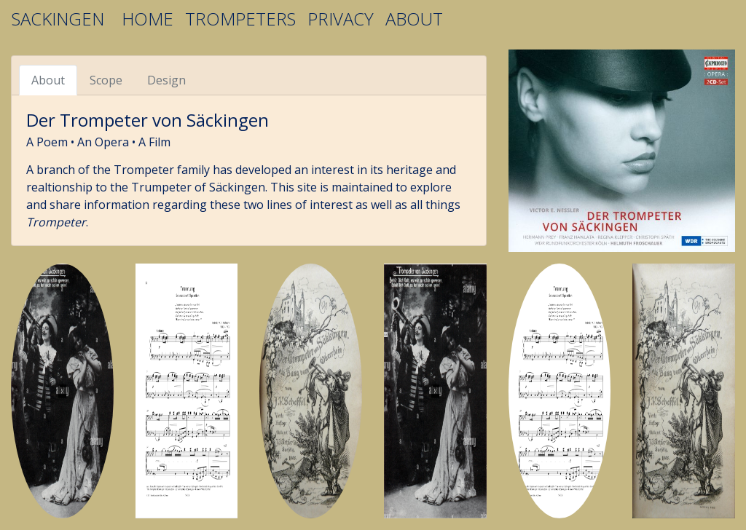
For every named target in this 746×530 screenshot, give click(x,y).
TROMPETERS (240, 19)
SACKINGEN (58, 19)
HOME (147, 19)
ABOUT (414, 19)
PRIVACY (340, 19)
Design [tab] (166, 80)
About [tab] (48, 80)
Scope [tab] (106, 80)
